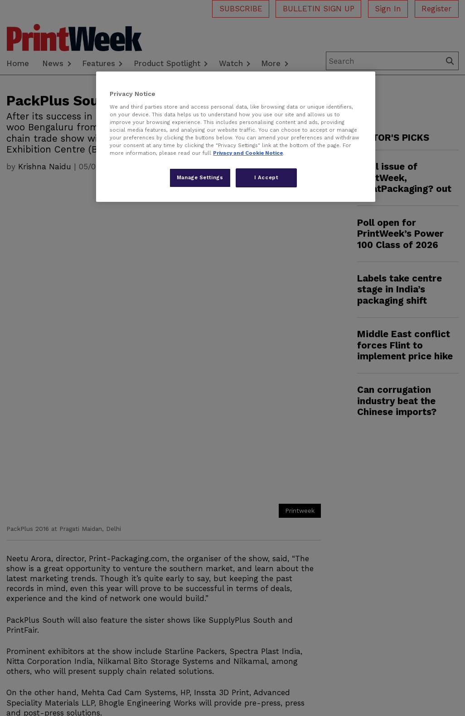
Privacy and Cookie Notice (248, 153)
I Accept (266, 177)
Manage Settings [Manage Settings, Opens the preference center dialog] (200, 177)
